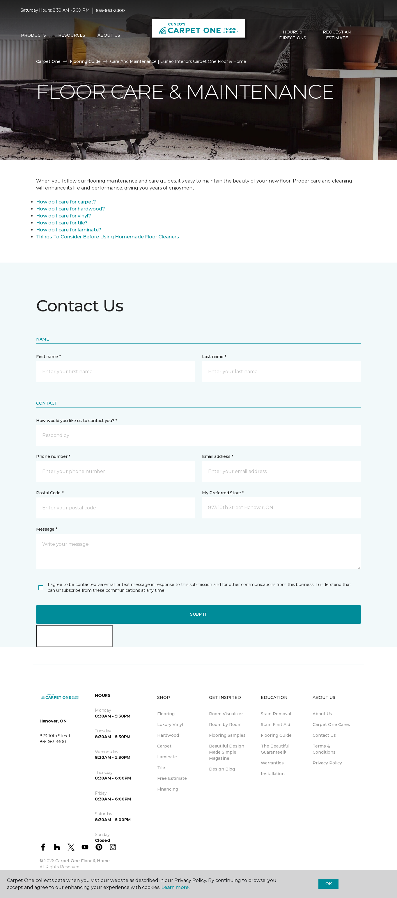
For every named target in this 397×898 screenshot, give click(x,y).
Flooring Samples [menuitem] (227, 735)
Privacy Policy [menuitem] (327, 763)
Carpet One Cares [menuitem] (331, 724)
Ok (328, 883)
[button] (363, 35)
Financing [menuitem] (167, 789)
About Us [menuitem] (322, 713)
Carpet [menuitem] (164, 746)
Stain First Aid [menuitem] (275, 724)
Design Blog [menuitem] (222, 769)
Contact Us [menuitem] (324, 735)
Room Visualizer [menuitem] (226, 713)
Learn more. (175, 887)
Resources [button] (71, 35)
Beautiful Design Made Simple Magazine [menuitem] (226, 752)
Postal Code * (49, 493)
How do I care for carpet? (66, 202)
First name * (48, 357)
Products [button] (33, 35)
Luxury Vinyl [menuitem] (170, 724)
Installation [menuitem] (273, 773)
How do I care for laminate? (68, 230)
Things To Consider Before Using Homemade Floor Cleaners (107, 237)
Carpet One (48, 61)
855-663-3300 (110, 10)
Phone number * (53, 456)
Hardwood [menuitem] (168, 735)
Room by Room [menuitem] (225, 724)
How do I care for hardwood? (70, 209)
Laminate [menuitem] (167, 756)
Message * (46, 529)
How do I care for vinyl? (63, 216)
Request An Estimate (337, 34)
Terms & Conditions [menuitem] (324, 749)
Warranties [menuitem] (272, 763)
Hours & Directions (292, 34)
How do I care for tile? (62, 223)
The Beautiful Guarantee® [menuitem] (275, 749)
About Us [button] (109, 35)
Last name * (214, 357)
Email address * (217, 456)
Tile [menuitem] (161, 767)
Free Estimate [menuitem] (172, 778)
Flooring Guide (85, 61)
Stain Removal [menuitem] (276, 713)
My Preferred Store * (223, 493)
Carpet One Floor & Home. (83, 860)
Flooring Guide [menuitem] (276, 735)
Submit (198, 614)
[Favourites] (370, 35)
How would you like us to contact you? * (76, 421)
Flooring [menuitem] (166, 713)
